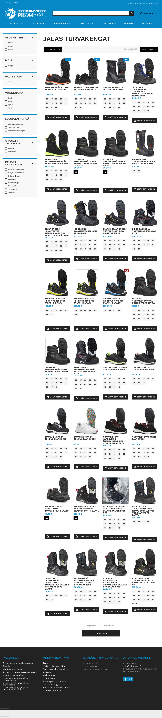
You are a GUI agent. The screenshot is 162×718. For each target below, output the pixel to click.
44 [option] (61, 103)
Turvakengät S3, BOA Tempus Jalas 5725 (57, 88)
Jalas (64, 34)
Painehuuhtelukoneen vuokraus (20, 672)
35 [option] (105, 99)
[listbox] (58, 103)
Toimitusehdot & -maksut (56, 669)
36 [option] (47, 99)
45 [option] (66, 103)
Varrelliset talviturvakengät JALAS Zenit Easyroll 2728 (86, 370)
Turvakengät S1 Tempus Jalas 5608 (85, 438)
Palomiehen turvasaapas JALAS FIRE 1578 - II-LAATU (143, 161)
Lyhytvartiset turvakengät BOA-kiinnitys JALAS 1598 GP (143, 581)
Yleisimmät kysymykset (54, 666)
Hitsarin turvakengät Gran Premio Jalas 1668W (56, 369)
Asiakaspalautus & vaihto (55, 681)
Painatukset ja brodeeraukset (18, 663)
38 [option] (56, 99)
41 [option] (47, 103)
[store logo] (25, 13)
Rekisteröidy (153, 3)
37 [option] (51, 99)
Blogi (45, 663)
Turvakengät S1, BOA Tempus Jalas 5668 (115, 368)
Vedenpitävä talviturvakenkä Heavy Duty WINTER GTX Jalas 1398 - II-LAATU (143, 510)
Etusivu (45, 34)
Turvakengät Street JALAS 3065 (144, 438)
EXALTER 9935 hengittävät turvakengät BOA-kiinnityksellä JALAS (57, 232)
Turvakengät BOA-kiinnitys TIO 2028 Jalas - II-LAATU (114, 300)
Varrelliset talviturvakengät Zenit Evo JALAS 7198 (56, 161)
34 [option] (47, 242)
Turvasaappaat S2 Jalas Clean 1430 (114, 88)
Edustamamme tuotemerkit (57, 687)
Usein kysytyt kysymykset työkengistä (16, 684)
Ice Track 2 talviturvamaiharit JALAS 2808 (85, 231)
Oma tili (128, 3)
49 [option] (95, 249)
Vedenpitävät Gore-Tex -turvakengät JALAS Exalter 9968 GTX (114, 509)
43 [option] (56, 103)
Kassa (136, 3)
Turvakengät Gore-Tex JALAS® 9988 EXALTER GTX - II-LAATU (86, 508)
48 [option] (56, 107)
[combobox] (93, 13)
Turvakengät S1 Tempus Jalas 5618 (55, 438)
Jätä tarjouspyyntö (12, 3)
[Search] (131, 13)
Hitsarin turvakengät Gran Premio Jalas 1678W (143, 300)
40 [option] (66, 99)
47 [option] (51, 107)
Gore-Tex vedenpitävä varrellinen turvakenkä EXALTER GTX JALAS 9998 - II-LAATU (57, 583)
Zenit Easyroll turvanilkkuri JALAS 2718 (144, 231)
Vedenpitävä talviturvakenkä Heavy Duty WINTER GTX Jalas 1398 (85, 581)
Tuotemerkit (55, 34)
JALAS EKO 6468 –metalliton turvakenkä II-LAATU (57, 508)
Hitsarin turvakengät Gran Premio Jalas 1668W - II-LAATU (115, 162)
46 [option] (47, 107)
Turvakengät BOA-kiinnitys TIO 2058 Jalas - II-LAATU (84, 300)
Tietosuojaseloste (52, 691)
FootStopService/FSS (13, 675)
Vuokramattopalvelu (13, 669)
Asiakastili (48, 672)
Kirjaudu (143, 3)
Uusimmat (49, 50)
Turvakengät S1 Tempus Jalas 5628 (143, 368)
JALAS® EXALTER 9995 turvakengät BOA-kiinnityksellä (115, 231)
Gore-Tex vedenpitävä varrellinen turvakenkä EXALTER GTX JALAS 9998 (115, 582)
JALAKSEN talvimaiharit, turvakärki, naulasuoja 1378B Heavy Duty (142, 91)
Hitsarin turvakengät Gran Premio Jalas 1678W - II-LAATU (86, 162)
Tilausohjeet (49, 678)
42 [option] (51, 103)
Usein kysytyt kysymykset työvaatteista (16, 679)
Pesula (6, 666)
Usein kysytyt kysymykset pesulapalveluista (16, 689)
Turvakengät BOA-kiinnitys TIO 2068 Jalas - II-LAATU (55, 300)
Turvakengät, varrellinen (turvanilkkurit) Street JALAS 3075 (113, 440)
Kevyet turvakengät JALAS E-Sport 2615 (86, 88)
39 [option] (61, 99)
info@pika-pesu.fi (132, 666)
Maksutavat (49, 675)
